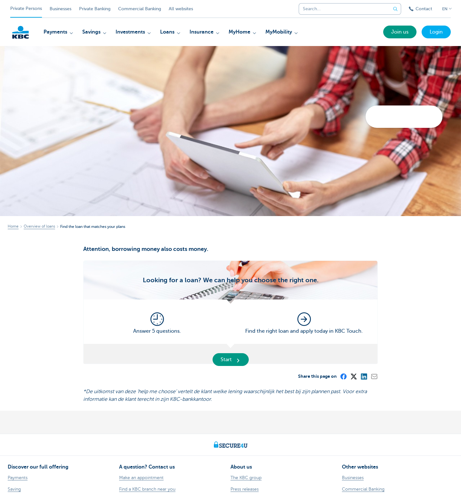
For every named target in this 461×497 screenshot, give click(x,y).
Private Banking (94, 8)
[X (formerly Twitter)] (353, 376)
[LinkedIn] (364, 376)
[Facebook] (343, 376)
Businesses (60, 8)
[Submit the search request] (395, 9)
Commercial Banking (139, 8)
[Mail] (374, 376)
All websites (181, 8)
